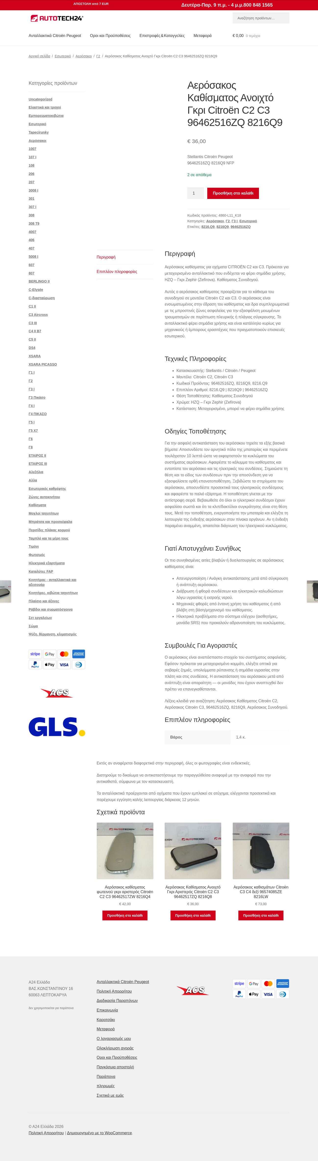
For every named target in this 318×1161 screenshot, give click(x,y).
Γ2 (98, 56)
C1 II (32, 306)
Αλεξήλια (36, 472)
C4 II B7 (35, 331)
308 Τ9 (34, 223)
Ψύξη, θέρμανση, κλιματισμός (53, 634)
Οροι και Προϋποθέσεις (110, 36)
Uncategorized (40, 99)
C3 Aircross (38, 315)
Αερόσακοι (84, 56)
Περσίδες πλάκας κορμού (49, 530)
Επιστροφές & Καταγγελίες (162, 36)
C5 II (32, 339)
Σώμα (33, 626)
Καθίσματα (37, 505)
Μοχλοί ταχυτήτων (44, 513)
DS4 (32, 348)
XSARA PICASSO (43, 364)
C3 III (33, 323)
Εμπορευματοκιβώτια (46, 116)
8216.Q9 (208, 227)
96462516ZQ (241, 227)
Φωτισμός (37, 555)
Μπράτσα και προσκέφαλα (50, 522)
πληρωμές (106, 1086)
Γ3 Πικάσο (37, 397)
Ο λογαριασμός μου (114, 1039)
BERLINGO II (39, 281)
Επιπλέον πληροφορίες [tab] (117, 272)
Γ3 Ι (235, 221)
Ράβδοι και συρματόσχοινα (51, 609)
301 (31, 198)
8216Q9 (223, 227)
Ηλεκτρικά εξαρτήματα (47, 563)
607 (31, 265)
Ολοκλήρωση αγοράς (115, 1048)
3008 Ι (33, 190)
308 (31, 215)
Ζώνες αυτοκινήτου (44, 497)
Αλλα (33, 480)
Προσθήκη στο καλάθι (233, 193)
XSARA (35, 356)
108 (31, 165)
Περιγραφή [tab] (106, 257)
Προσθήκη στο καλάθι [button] (125, 915)
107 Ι (32, 157)
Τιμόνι (34, 546)
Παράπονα (106, 1077)
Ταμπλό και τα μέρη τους (49, 538)
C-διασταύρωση (42, 298)
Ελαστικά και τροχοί (45, 107)
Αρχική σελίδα (39, 56)
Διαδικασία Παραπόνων (117, 1001)
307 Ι (32, 207)
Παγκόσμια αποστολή (115, 1067)
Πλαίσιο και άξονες (44, 601)
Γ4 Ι (32, 406)
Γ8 (31, 447)
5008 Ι (33, 257)
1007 (32, 149)
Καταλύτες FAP (41, 571)
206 (31, 174)
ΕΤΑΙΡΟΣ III (38, 464)
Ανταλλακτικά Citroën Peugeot (55, 36)
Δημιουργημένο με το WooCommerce (99, 1133)
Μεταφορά (202, 36)
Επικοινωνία (107, 1010)
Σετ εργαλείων (40, 618)
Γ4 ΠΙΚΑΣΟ (38, 414)
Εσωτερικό (63, 56)
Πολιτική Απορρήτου (114, 991)
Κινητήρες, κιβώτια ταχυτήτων (53, 593)
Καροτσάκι (106, 1020)
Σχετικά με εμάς (110, 1095)
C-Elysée (36, 290)
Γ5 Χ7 (33, 430)
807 (31, 273)
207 (31, 182)
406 (31, 240)
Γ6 (31, 439)
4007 (32, 232)
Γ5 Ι (32, 422)
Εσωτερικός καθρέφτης (47, 489)
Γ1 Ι (32, 372)
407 (31, 248)
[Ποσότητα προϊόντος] (195, 193)
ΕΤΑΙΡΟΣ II (37, 455)
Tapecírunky (39, 132)
